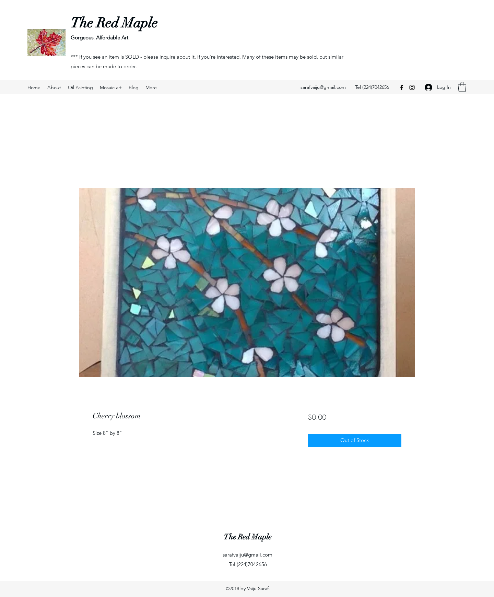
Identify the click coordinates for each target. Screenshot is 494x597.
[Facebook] (401, 87)
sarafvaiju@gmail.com (323, 87)
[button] (462, 87)
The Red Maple (114, 23)
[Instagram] (412, 87)
